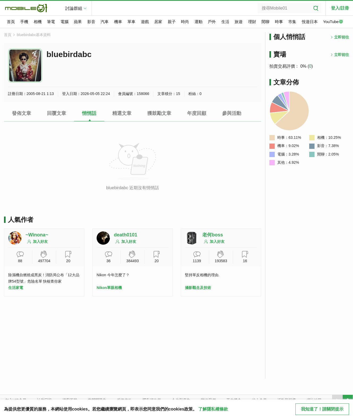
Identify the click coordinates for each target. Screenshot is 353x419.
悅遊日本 (310, 21)
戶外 (212, 21)
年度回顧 (196, 113)
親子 (172, 21)
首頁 (11, 21)
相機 (38, 21)
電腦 (64, 21)
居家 (158, 21)
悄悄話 (89, 113)
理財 (252, 21)
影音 (91, 21)
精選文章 (121, 113)
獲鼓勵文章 (159, 113)
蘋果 (78, 21)
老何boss (212, 234)
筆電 (51, 21)
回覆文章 (56, 113)
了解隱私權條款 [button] (213, 409)
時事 (279, 21)
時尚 (185, 21)
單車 (131, 21)
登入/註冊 (340, 8)
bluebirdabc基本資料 (34, 35)
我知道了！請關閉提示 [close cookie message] (322, 409)
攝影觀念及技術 (198, 288)
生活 (225, 21)
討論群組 (73, 8)
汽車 (105, 21)
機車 (118, 21)
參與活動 (231, 113)
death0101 (125, 234)
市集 (292, 21)
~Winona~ (36, 234)
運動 (199, 21)
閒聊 (265, 21)
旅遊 (239, 21)
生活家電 (15, 288)
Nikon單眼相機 (109, 288)
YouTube (333, 22)
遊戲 (145, 21)
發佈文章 (21, 113)
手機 (24, 21)
